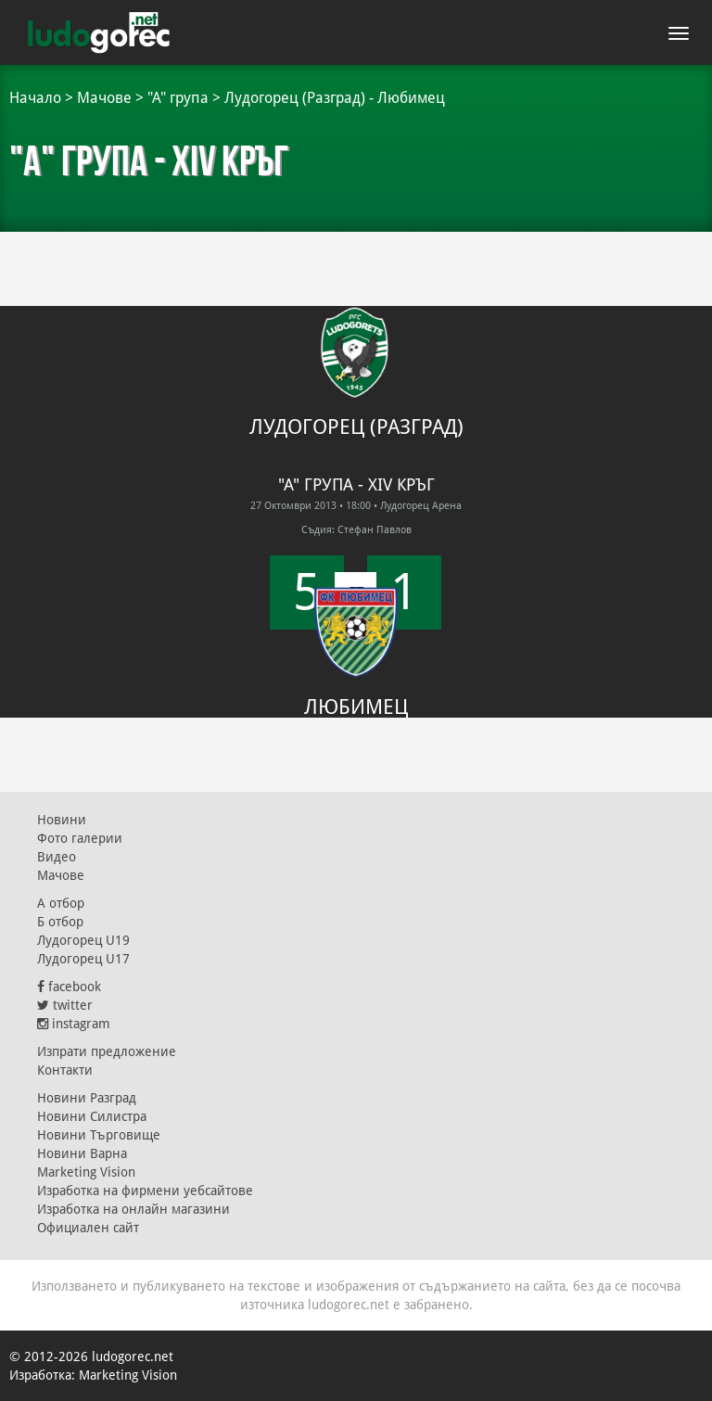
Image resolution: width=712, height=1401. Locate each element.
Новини (61, 819)
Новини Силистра (91, 1116)
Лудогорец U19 (83, 940)
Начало (35, 98)
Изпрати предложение (106, 1051)
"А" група (178, 98)
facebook (69, 986)
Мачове (104, 98)
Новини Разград (86, 1097)
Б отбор (60, 921)
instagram (73, 1023)
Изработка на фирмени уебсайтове (145, 1190)
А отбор (60, 903)
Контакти (65, 1070)
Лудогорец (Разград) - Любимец (334, 98)
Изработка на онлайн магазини (133, 1209)
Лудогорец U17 (83, 958)
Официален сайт (88, 1227)
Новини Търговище (98, 1134)
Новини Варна (82, 1153)
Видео (56, 856)
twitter (65, 1005)
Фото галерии (79, 838)
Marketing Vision (86, 1172)
